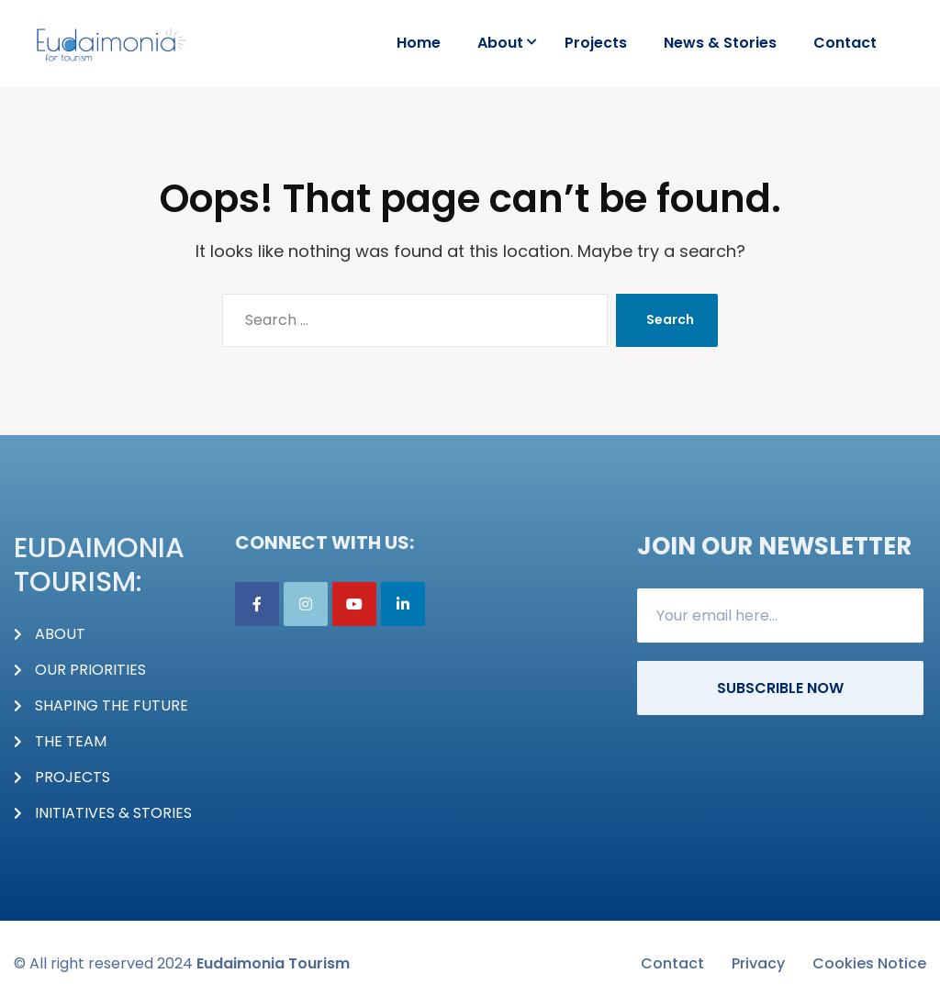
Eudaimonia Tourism (273, 963)
